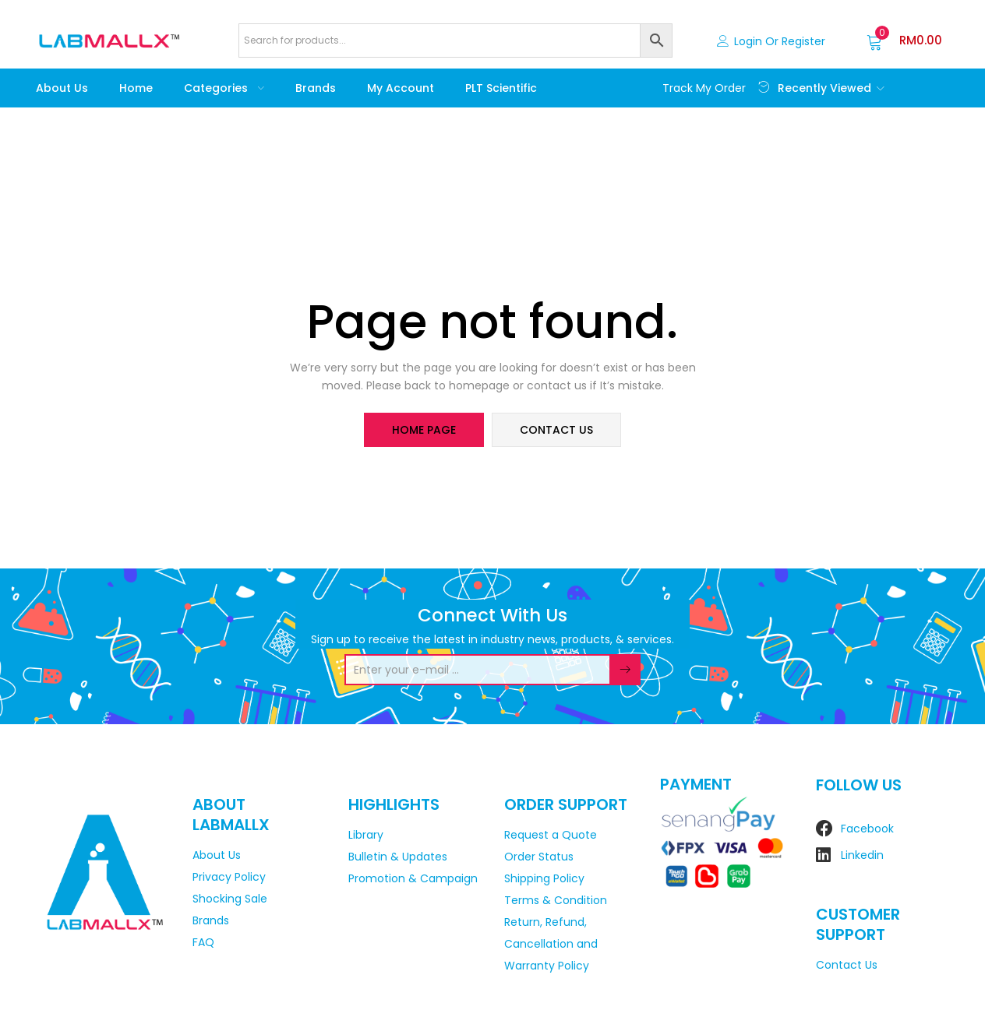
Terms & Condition (555, 900)
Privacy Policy (229, 877)
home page (424, 430)
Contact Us (846, 965)
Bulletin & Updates (397, 856)
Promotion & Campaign (413, 878)
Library (365, 835)
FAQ (203, 942)
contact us (556, 430)
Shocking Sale (229, 898)
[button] (904, 40)
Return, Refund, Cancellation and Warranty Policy (551, 943)
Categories (224, 88)
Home (136, 88)
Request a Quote (550, 835)
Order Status (539, 856)
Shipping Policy (544, 878)
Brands (315, 88)
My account (400, 88)
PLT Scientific (501, 88)
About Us (62, 88)
